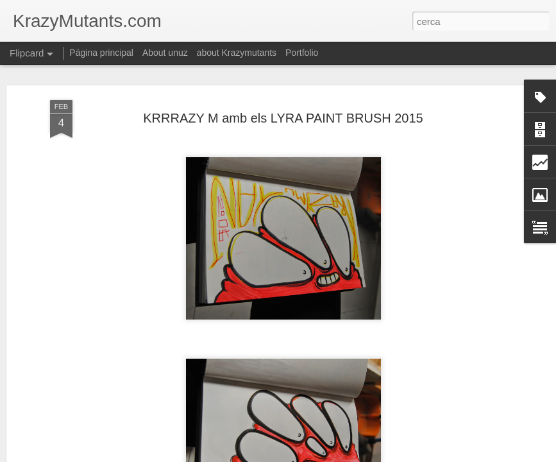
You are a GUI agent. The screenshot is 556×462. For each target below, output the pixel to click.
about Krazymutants (237, 52)
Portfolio (301, 52)
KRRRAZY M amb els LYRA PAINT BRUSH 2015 (283, 118)
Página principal (101, 52)
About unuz (165, 52)
